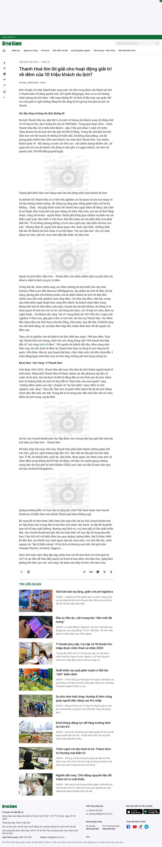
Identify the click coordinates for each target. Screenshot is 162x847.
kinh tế (44, 344)
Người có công (31, 50)
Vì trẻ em (45, 50)
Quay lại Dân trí (8, 37)
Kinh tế (45, 62)
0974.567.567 (109, 829)
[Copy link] (4, 85)
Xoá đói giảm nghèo (80, 50)
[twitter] (4, 68)
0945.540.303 (96, 810)
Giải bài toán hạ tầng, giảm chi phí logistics (84, 591)
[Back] (4, 97)
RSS (88, 837)
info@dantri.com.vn (56, 837)
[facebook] (4, 63)
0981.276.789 (25, 837)
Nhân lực (16, 50)
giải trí (50, 280)
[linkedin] (4, 74)
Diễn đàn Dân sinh (127, 50)
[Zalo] (4, 79)
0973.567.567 (92, 829)
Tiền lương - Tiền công (104, 50)
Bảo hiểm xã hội (60, 50)
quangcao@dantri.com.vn (100, 814)
